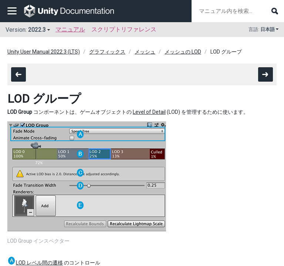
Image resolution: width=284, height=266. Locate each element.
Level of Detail (149, 112)
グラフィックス (107, 52)
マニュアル (70, 29)
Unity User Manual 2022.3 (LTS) (43, 52)
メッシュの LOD (183, 52)
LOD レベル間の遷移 (39, 263)
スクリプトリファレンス (123, 29)
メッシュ (145, 52)
